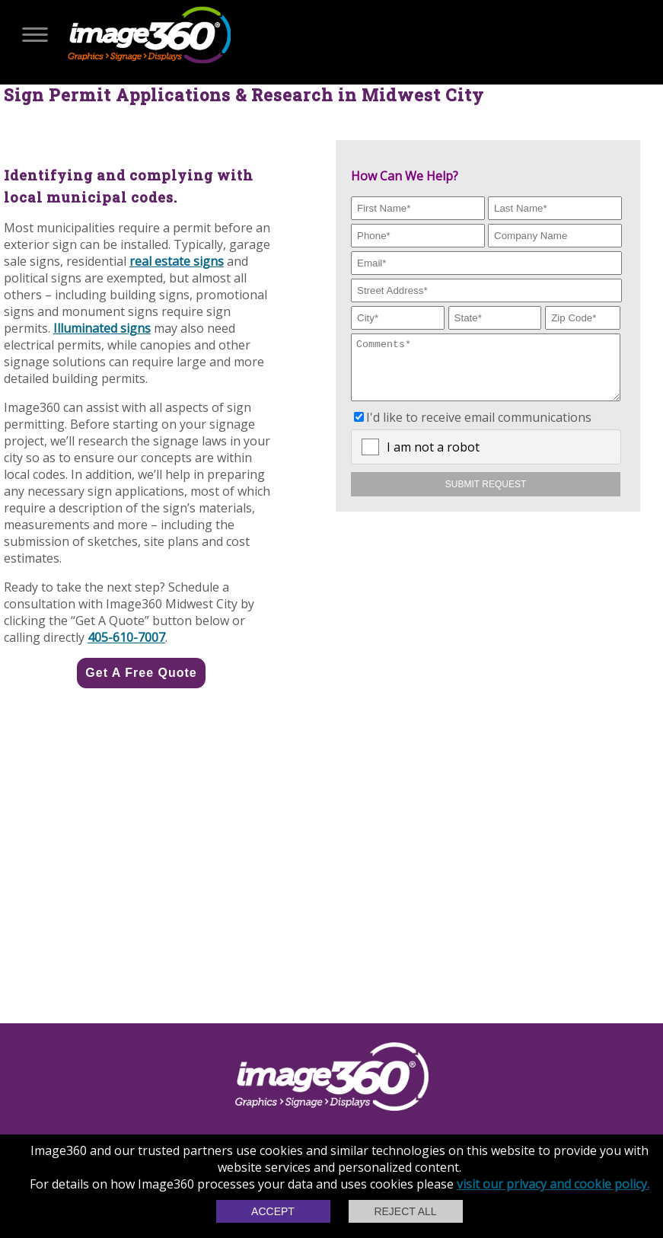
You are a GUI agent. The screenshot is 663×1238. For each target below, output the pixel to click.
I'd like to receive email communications (478, 428)
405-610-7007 (126, 637)
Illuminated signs (102, 328)
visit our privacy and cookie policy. (553, 1184)
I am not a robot (433, 458)
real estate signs (176, 261)
